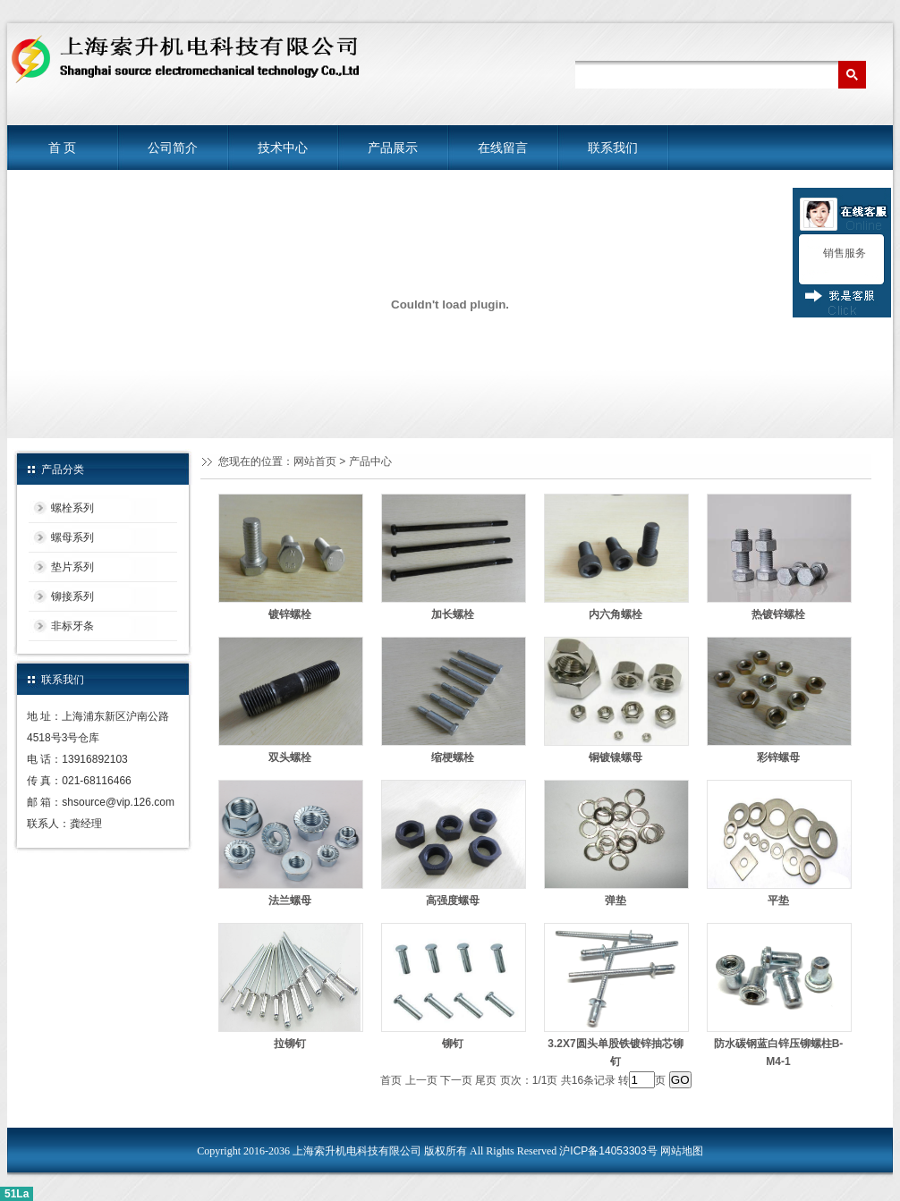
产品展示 (393, 147)
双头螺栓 (289, 757)
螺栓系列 (72, 508)
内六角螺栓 (615, 614)
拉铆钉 (290, 1043)
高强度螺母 (453, 900)
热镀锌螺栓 (778, 614)
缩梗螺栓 (452, 757)
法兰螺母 (289, 900)
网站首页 (314, 461)
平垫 (778, 900)
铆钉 (452, 1043)
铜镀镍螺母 (615, 757)
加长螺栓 (452, 614)
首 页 (62, 147)
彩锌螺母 (778, 757)
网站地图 (681, 1151)
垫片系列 (72, 567)
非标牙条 (72, 626)
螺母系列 (72, 537)
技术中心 (283, 147)
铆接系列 (72, 596)
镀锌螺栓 (289, 614)
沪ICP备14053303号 (608, 1151)
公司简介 (173, 147)
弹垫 (615, 900)
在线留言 (503, 147)
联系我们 (613, 147)
